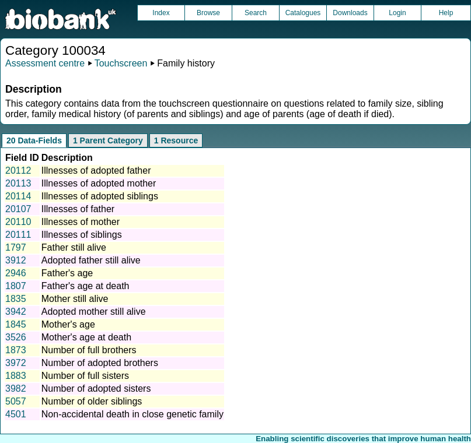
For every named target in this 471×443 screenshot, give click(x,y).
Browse (208, 13)
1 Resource (176, 140)
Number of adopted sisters (96, 388)
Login (397, 13)
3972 (15, 363)
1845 (15, 324)
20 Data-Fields (34, 140)
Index (160, 13)
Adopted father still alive (91, 260)
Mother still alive (75, 299)
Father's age (67, 273)
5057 (15, 401)
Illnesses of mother (80, 222)
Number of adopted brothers (99, 363)
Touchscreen (121, 63)
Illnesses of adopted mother (98, 183)
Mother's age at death (86, 337)
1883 (15, 376)
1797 (15, 247)
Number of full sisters (85, 376)
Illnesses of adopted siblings (99, 196)
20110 (18, 222)
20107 (18, 209)
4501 (15, 414)
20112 (18, 170)
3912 (15, 260)
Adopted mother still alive (93, 312)
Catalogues (303, 13)
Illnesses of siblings (81, 235)
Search (256, 13)
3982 (15, 388)
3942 (15, 312)
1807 (15, 286)
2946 (15, 273)
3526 (15, 337)
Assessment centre (45, 63)
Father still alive (73, 247)
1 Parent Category (108, 140)
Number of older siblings (91, 401)
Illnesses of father (77, 209)
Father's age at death (85, 286)
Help (446, 13)
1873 (15, 350)
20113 (18, 183)
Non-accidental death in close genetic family (132, 414)
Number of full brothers (89, 350)
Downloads (350, 13)
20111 (18, 235)
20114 (18, 196)
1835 (15, 299)
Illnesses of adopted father (96, 170)
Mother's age (68, 324)
